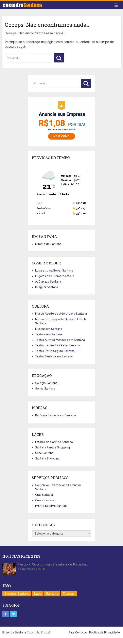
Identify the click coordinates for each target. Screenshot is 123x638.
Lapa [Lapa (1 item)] (38, 593)
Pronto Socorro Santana (51, 505)
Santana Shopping (47, 458)
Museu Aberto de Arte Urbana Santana (61, 313)
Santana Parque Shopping (52, 447)
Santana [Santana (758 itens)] (52, 593)
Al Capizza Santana (48, 281)
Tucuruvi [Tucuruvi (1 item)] (69, 593)
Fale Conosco (78, 632)
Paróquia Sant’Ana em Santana (55, 415)
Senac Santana (45, 388)
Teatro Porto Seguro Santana (55, 350)
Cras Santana (44, 494)
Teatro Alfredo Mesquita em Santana (60, 339)
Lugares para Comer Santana (54, 276)
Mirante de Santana (48, 244)
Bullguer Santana (46, 287)
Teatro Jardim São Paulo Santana (57, 345)
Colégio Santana (46, 383)
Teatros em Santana (48, 334)
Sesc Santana (44, 453)
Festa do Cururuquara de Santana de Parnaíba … (53, 564)
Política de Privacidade (104, 632)
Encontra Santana (14, 632)
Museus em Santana (48, 328)
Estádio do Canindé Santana (54, 442)
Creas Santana (45, 500)
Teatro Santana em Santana (54, 356)
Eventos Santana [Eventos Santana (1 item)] (16, 593)
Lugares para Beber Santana (54, 270)
